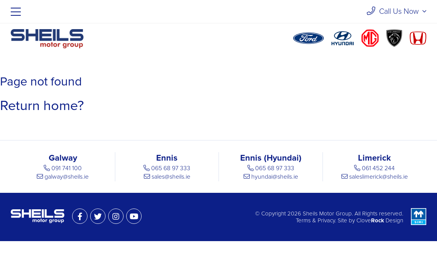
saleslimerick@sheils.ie (378, 177)
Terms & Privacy (315, 220)
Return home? (42, 105)
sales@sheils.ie (171, 177)
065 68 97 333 (170, 168)
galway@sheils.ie (67, 177)
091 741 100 (66, 168)
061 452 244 (378, 168)
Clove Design (379, 220)
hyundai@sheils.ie (274, 177)
